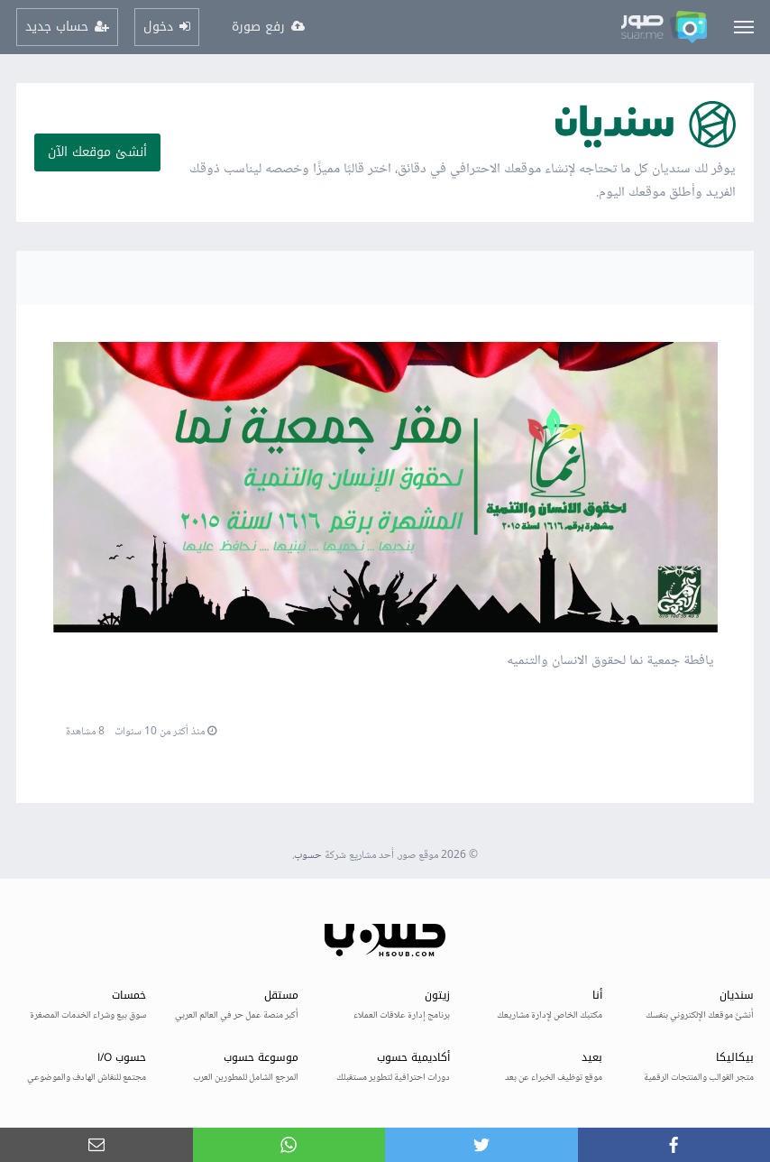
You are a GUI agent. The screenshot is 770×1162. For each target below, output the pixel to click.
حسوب (308, 855)
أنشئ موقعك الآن (97, 152)
